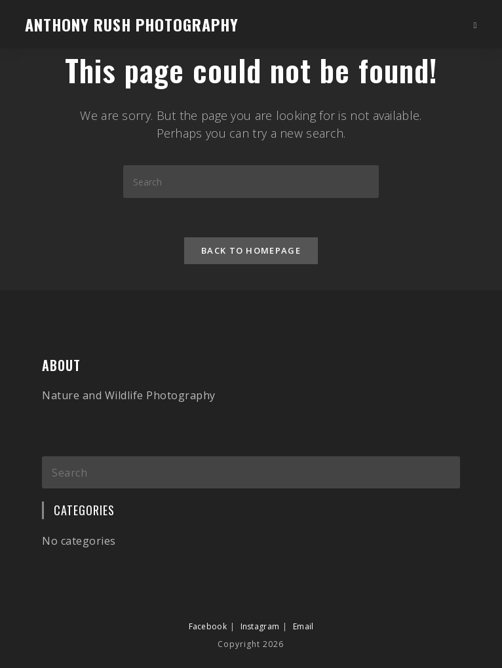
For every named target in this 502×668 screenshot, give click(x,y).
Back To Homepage (251, 250)
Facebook (208, 600)
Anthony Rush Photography (132, 24)
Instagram (260, 600)
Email (303, 600)
